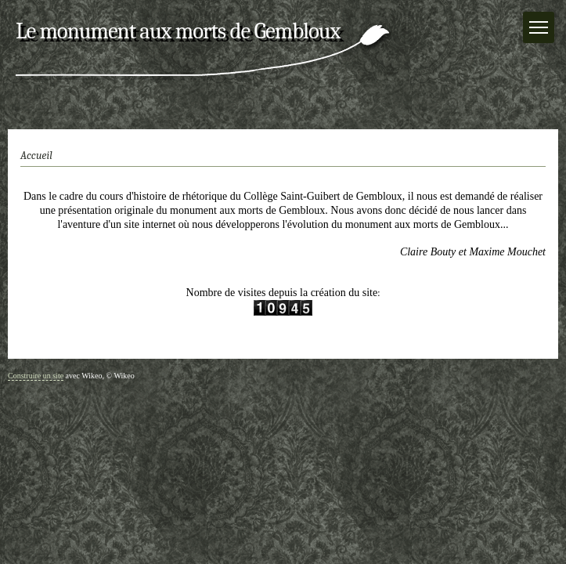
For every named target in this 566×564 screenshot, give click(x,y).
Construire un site (35, 375)
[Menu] (538, 27)
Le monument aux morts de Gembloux (178, 31)
